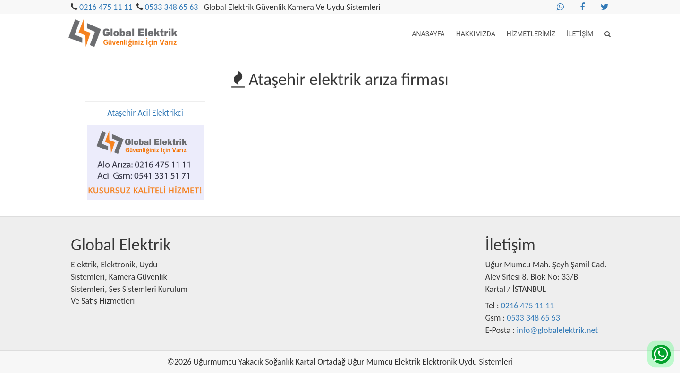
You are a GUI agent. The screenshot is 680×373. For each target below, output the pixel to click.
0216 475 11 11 (106, 7)
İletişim (580, 34)
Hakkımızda (475, 34)
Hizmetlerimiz (531, 34)
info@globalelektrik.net (557, 330)
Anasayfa (428, 34)
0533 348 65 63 (171, 7)
